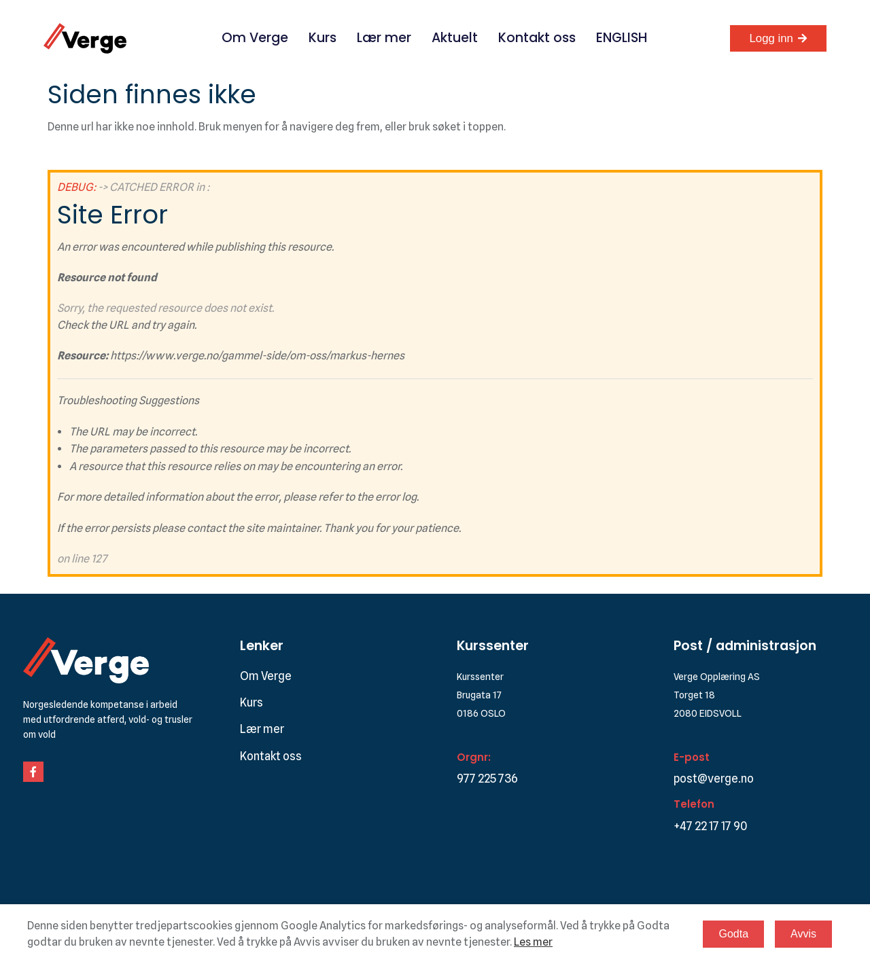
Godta (733, 934)
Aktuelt (455, 38)
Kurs (322, 38)
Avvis (803, 934)
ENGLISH (621, 38)
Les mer (533, 941)
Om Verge (255, 38)
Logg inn (771, 38)
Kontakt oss (537, 38)
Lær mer (384, 38)
